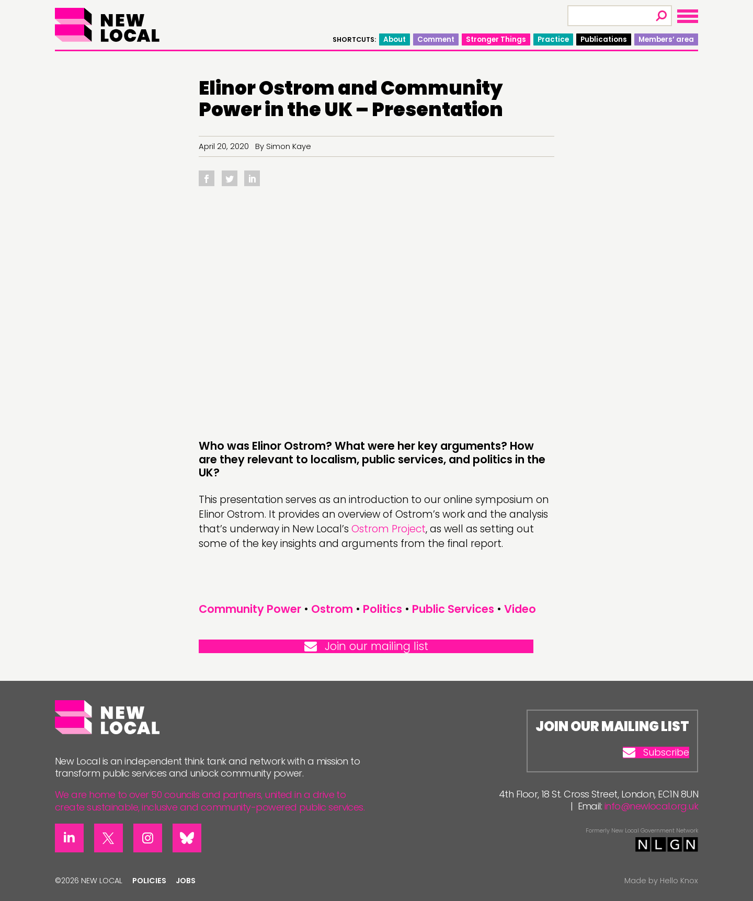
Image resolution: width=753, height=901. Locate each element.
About (394, 39)
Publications (603, 39)
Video (520, 609)
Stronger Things (496, 39)
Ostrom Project (388, 529)
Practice (553, 39)
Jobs (186, 880)
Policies (149, 880)
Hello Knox (679, 880)
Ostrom (332, 609)
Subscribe (656, 752)
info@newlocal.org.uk (651, 806)
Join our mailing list (366, 646)
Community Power (250, 609)
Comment (435, 39)
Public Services (453, 609)
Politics (382, 609)
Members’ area (666, 39)
